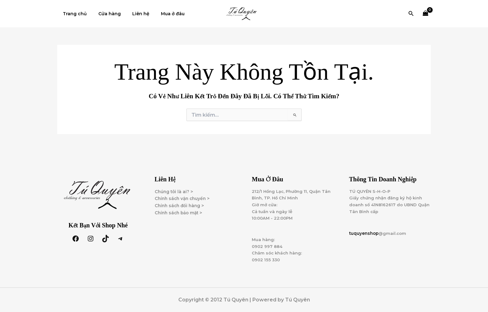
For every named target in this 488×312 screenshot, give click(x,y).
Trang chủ (74, 13)
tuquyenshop (364, 231)
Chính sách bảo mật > (180, 209)
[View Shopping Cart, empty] (425, 14)
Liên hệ (134, 13)
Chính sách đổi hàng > (180, 201)
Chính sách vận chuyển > (184, 194)
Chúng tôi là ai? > (174, 187)
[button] (411, 14)
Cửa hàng (105, 13)
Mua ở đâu (163, 13)
